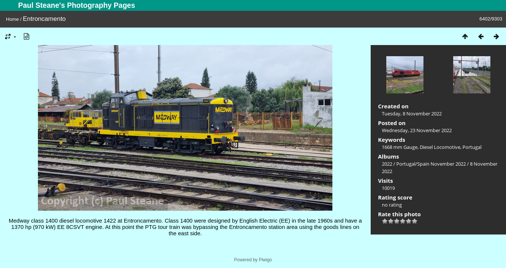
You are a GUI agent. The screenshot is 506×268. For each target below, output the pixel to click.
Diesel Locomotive (440, 147)
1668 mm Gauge (400, 147)
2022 (387, 163)
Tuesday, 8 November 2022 (412, 113)
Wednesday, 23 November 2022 (417, 130)
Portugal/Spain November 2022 (431, 163)
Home (12, 19)
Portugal (472, 147)
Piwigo (265, 259)
